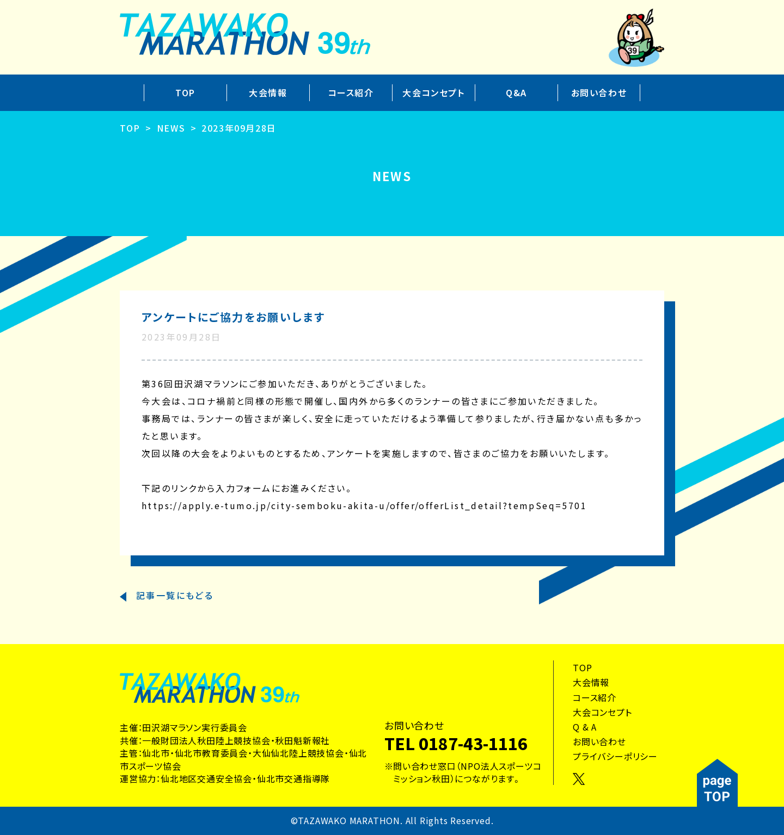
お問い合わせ (599, 92)
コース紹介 (351, 92)
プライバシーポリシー (615, 756)
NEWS (171, 127)
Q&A (516, 92)
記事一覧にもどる (174, 595)
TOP (185, 92)
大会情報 (268, 92)
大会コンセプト (433, 92)
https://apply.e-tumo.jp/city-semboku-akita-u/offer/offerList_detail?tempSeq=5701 (364, 505)
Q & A (585, 726)
